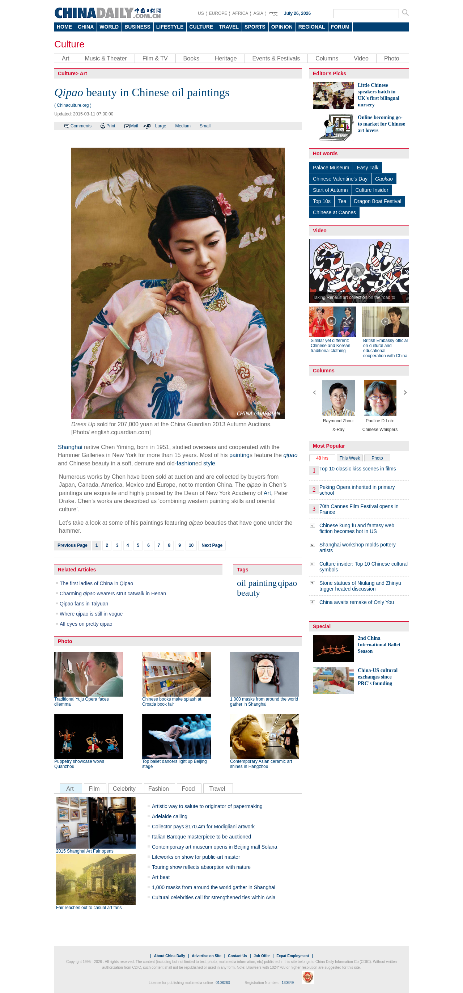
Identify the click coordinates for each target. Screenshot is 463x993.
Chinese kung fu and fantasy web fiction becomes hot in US (356, 528)
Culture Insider (372, 190)
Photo (391, 58)
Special (322, 626)
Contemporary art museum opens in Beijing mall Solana (214, 847)
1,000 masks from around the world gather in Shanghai (264, 702)
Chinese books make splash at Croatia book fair (171, 702)
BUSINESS (137, 27)
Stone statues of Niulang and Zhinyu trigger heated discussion (360, 586)
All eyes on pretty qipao (86, 624)
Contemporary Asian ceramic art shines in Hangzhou (261, 764)
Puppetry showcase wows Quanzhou (79, 764)
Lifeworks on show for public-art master (196, 857)
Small (205, 125)
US (201, 13)
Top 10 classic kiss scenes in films (357, 469)
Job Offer (261, 956)
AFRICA (240, 13)
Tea (342, 201)
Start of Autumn (330, 190)
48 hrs (322, 458)
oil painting (257, 583)
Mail (134, 125)
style (209, 463)
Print (110, 125)
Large (160, 125)
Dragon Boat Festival (378, 201)
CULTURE (201, 27)
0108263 (223, 983)
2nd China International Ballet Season (379, 644)
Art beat (161, 877)
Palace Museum (331, 167)
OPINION (282, 27)
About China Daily (169, 956)
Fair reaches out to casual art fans (89, 907)
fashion (186, 463)
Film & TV (155, 58)
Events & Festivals (276, 58)
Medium (183, 125)
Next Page (211, 545)
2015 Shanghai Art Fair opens (85, 851)
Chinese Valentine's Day (340, 179)
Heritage (226, 58)
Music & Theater (106, 58)
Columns (326, 58)
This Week (350, 458)
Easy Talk (367, 167)
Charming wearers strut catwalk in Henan (113, 593)
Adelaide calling (169, 816)
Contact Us (237, 956)
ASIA (258, 13)
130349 (288, 983)
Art (65, 58)
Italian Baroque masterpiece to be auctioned (201, 837)
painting (239, 455)
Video (361, 58)
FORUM (340, 27)
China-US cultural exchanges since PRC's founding (378, 677)
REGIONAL (311, 27)
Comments (81, 125)
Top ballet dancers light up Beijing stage (174, 764)
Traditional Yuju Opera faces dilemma (81, 702)
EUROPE (218, 13)
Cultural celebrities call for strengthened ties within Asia (214, 897)
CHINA (86, 27)
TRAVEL (229, 27)
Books (191, 58)
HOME (64, 27)
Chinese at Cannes (334, 212)
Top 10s (322, 201)
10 (191, 545)
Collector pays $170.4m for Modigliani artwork (203, 826)
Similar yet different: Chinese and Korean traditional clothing (330, 345)
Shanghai (70, 447)
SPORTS (255, 27)
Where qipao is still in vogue (91, 614)
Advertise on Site (206, 956)
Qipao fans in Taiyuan (84, 604)
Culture (69, 44)
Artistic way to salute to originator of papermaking (207, 806)
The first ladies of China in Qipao (96, 583)
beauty (248, 592)
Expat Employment (292, 956)
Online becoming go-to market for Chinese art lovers (381, 124)
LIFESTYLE (169, 27)
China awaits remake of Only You (356, 602)
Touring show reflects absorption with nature (201, 867)
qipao (287, 583)
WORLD (109, 27)
